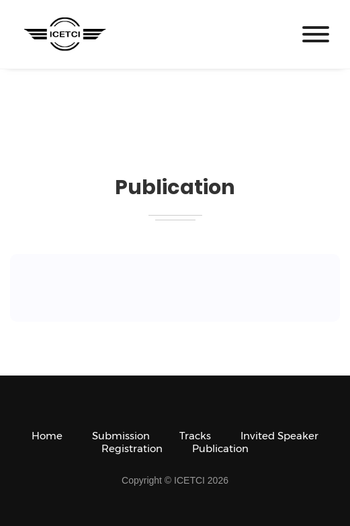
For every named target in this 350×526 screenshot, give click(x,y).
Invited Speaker (279, 435)
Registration (132, 448)
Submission (121, 435)
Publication (220, 448)
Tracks (195, 435)
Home (47, 435)
